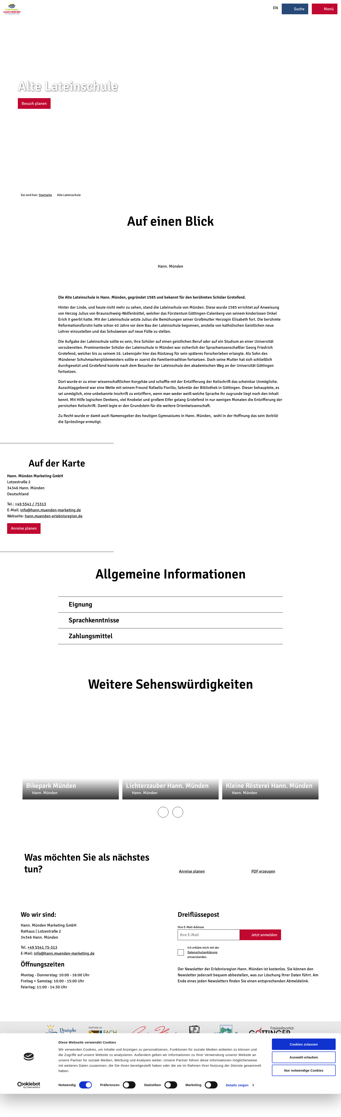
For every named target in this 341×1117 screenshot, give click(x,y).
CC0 (217, 768)
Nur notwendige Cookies (303, 1093)
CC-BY (339, 97)
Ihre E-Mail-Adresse (191, 927)
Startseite (45, 195)
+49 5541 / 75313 (30, 504)
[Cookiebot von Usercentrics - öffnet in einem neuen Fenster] (28, 1108)
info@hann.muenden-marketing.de (50, 510)
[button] (34, 103)
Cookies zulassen (304, 1067)
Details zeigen (237, 1108)
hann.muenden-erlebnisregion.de (53, 516)
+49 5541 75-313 (42, 947)
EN (272, 8)
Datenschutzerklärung (202, 952)
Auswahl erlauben (304, 1080)
